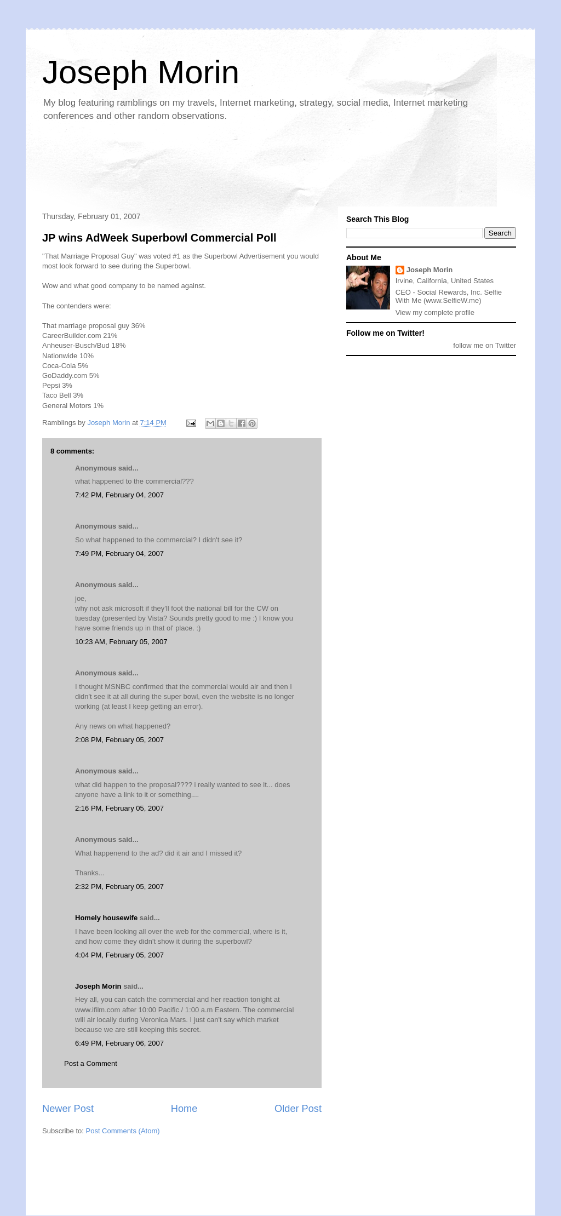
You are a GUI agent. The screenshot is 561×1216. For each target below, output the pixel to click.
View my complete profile (435, 312)
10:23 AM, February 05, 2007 (121, 642)
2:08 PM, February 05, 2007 (119, 740)
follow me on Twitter (484, 345)
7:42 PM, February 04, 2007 (119, 495)
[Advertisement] (236, 167)
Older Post (298, 1108)
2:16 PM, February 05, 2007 (119, 808)
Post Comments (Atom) (123, 1131)
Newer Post (68, 1108)
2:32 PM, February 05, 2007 (119, 886)
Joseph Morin (140, 72)
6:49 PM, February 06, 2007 (119, 1043)
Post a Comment (90, 1063)
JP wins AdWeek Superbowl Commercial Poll (159, 238)
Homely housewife (106, 918)
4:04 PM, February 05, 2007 (119, 955)
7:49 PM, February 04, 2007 (119, 553)
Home (184, 1108)
